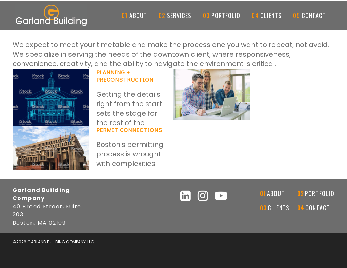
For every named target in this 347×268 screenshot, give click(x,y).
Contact (317, 207)
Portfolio (319, 193)
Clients (279, 207)
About (276, 193)
